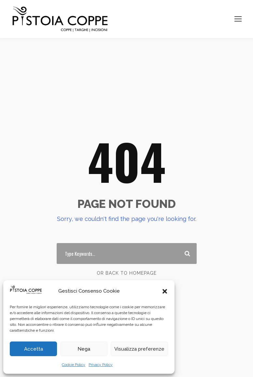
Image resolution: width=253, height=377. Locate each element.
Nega (83, 349)
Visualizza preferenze (139, 349)
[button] (165, 291)
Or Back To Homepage (127, 273)
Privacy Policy (101, 364)
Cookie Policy (73, 364)
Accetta (33, 349)
